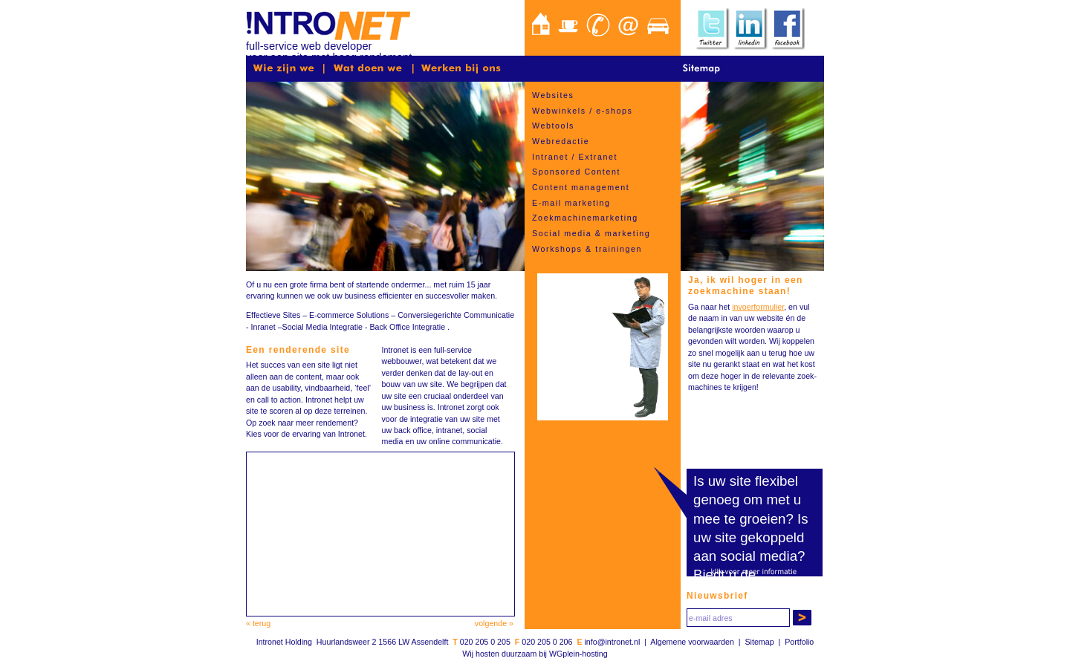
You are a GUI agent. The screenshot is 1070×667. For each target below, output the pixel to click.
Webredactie (560, 141)
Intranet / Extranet (574, 156)
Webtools (553, 125)
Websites (553, 95)
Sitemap (758, 641)
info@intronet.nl (612, 641)
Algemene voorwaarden (692, 641)
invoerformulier (758, 306)
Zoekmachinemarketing (585, 217)
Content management (580, 187)
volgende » (494, 623)
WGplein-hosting (578, 653)
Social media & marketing (591, 233)
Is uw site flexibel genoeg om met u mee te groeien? (747, 499)
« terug (258, 623)
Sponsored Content (576, 171)
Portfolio (799, 641)
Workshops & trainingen (587, 248)
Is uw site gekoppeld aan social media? (750, 537)
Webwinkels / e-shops (582, 110)
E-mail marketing (571, 202)
